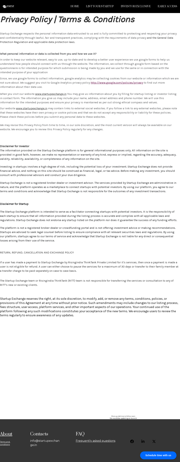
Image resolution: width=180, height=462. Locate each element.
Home (74, 6)
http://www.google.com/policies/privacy (117, 82)
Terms (3, 442)
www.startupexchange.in (50, 94)
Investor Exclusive (136, 6)
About (6, 434)
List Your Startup (100, 6)
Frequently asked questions (95, 440)
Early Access (167, 6)
